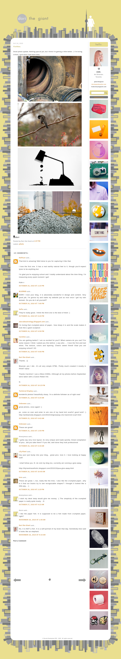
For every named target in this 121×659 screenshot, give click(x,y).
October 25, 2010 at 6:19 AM (31, 398)
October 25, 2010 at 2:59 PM (31, 431)
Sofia (21, 309)
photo (21, 244)
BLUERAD (22, 291)
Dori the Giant (24, 357)
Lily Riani (23, 451)
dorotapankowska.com (98, 84)
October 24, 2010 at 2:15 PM (31, 286)
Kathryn (22, 258)
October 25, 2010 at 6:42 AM (31, 418)
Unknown (23, 403)
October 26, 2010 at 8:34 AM (31, 446)
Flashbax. (17, 47)
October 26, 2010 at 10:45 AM (32, 471)
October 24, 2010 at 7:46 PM (31, 303)
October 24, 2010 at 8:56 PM (31, 331)
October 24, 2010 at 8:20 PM (31, 316)
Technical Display (26, 391)
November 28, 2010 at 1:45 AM (32, 520)
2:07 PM (37, 241)
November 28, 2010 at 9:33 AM (32, 535)
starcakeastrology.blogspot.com (32, 322)
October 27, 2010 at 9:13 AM (31, 504)
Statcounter (98, 97)
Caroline (22, 337)
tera (20, 477)
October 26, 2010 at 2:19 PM (31, 489)
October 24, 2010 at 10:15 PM (32, 385)
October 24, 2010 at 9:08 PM (31, 352)
